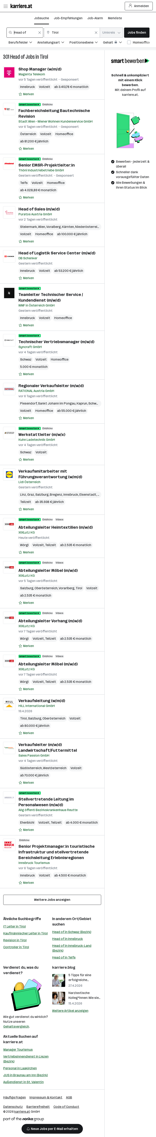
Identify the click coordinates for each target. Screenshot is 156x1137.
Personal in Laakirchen (20, 1068)
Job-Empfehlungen (68, 18)
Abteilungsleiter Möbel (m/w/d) (48, 570)
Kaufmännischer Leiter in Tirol (25, 933)
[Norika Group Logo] (23, 1120)
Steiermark (28, 227)
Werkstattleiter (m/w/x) (41, 434)
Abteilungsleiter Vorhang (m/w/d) (50, 620)
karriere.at (13, 1042)
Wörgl (24, 545)
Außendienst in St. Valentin (23, 1082)
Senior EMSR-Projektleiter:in (46, 165)
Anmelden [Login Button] (139, 6)
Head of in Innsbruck (67, 939)
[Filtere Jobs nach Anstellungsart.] (53, 43)
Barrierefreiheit (38, 1107)
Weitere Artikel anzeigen (70, 1011)
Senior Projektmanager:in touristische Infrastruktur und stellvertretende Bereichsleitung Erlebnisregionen (56, 852)
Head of (17, 56)
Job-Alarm (95, 18)
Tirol (44, 56)
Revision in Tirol (15, 940)
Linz (23, 494)
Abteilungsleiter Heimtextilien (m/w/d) (55, 527)
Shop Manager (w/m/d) (39, 69)
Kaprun (82, 403)
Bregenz (56, 494)
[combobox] (24, 33)
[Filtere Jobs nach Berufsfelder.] (23, 43)
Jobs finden (137, 32)
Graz (30, 494)
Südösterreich (31, 768)
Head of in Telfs (64, 957)
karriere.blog (63, 967)
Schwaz (25, 359)
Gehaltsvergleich (16, 1026)
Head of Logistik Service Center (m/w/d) (56, 253)
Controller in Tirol (16, 947)
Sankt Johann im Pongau (56, 403)
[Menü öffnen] (5, 6)
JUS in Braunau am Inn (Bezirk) (25, 1075)
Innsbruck (27, 87)
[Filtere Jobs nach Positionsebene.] (86, 43)
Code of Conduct (66, 1107)
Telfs (24, 183)
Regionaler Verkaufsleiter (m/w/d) (51, 385)
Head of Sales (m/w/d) (39, 209)
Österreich (28, 134)
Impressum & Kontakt (45, 1097)
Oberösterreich (46, 588)
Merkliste (115, 18)
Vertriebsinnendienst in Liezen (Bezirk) (26, 1059)
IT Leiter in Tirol (14, 926)
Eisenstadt (87, 494)
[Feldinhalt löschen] (39, 33)
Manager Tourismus (18, 1050)
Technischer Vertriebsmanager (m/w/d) (56, 341)
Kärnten (68, 227)
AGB (69, 1097)
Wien (41, 227)
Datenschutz (13, 1107)
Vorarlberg (66, 588)
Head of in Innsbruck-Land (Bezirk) (71, 948)
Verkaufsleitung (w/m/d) (41, 700)
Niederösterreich (88, 227)
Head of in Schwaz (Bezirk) (71, 932)
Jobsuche (41, 18)
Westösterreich (54, 768)
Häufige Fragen (14, 1097)
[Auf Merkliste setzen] (26, 94)
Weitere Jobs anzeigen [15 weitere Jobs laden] (52, 900)
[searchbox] (24, 33)
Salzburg (42, 494)
